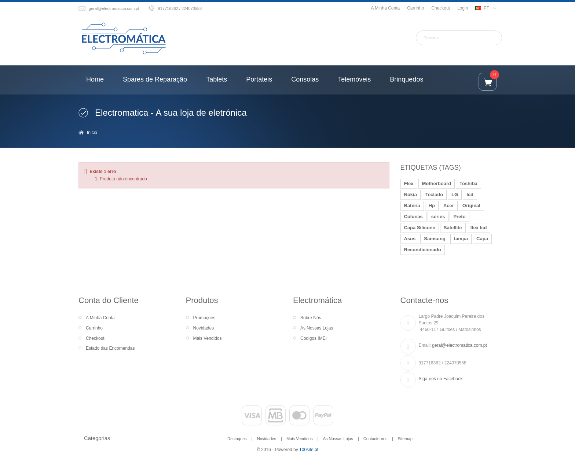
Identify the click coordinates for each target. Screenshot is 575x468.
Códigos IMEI (313, 338)
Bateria (412, 205)
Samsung (435, 238)
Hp (432, 205)
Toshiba (468, 183)
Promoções (204, 317)
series (438, 216)
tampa (461, 238)
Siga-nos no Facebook (441, 378)
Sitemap (405, 438)
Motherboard (436, 183)
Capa (482, 238)
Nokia (410, 194)
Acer (448, 205)
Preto (459, 216)
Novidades (203, 328)
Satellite (453, 227)
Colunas (413, 216)
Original (471, 205)
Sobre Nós (310, 317)
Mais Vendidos (207, 338)
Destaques (237, 438)
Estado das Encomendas (110, 348)
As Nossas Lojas (316, 328)
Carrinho (415, 8)
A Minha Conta (385, 8)
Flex (409, 183)
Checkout (440, 8)
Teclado (434, 194)
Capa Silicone (419, 227)
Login (462, 8)
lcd (469, 194)
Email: (425, 345)
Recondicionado (422, 249)
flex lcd (478, 227)
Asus (410, 238)
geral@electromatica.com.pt (114, 8)
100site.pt (308, 449)
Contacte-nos (375, 438)
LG (454, 194)
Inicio (92, 132)
